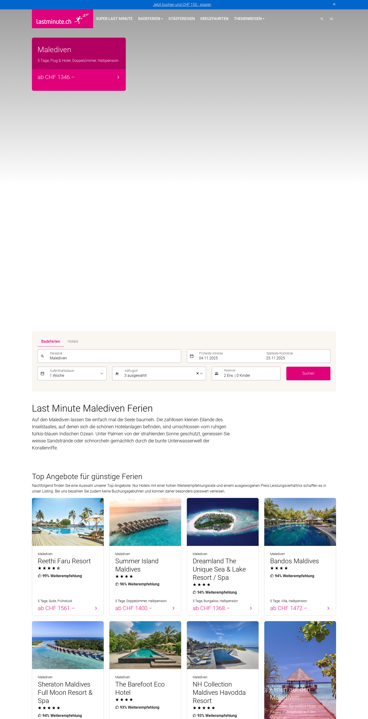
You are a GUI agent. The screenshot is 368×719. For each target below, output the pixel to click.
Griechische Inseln (124, 623)
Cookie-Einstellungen (135, 711)
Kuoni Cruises (225, 664)
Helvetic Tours (169, 664)
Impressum (65, 711)
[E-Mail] (257, 573)
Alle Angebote (284, 365)
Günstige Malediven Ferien (64, 511)
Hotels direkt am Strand (206, 606)
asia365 (38, 664)
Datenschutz (42, 711)
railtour (128, 670)
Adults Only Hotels (202, 632)
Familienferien (198, 623)
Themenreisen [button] (248, 18)
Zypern (37, 615)
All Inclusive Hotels (202, 615)
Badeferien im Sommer (133, 598)
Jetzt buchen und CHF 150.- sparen (182, 4)
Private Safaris (83, 670)
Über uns (271, 606)
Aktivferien (195, 640)
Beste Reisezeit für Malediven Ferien (76, 497)
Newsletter (273, 623)
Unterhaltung (48, 448)
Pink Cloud (109, 670)
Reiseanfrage (275, 640)
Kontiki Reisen (197, 664)
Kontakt (270, 615)
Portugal (39, 606)
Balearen (39, 632)
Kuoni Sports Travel (283, 664)
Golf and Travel (140, 664)
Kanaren (39, 640)
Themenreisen (202, 598)
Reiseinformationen (280, 632)
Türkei (37, 623)
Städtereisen (182, 18)
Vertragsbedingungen (96, 711)
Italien (114, 640)
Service (272, 598)
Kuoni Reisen (252, 664)
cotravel (80, 664)
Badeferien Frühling (52, 598)
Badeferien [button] (149, 18)
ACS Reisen (59, 664)
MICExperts (57, 670)
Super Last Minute (114, 18)
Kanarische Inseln (124, 615)
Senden (327, 573)
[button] (331, 18)
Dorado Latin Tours (107, 664)
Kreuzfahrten (214, 18)
